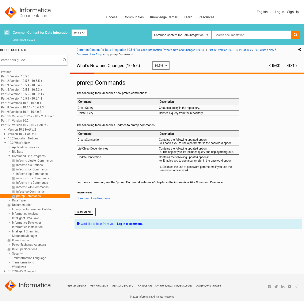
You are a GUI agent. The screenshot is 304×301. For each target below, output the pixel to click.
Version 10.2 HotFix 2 (27, 129)
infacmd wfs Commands (38, 187)
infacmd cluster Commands (40, 160)
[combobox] (251, 35)
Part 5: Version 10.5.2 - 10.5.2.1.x (28, 94)
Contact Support (208, 286)
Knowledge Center (164, 17)
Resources (206, 17)
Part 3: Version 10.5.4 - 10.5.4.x (27, 85)
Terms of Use (77, 286)
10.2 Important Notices (28, 138)
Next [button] (290, 65)
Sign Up (293, 12)
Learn (188, 17)
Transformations (28, 262)
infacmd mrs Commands (38, 178)
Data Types (25, 200)
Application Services (31, 147)
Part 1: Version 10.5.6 (21, 76)
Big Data (23, 151)
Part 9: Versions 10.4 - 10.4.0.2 (27, 111)
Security (23, 253)
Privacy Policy (122, 286)
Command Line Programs (34, 156)
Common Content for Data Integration (41, 33)
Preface (12, 72)
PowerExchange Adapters (34, 244)
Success (111, 17)
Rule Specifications (30, 249)
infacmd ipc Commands (38, 169)
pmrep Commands (34, 196)
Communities (134, 17)
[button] (264, 12)
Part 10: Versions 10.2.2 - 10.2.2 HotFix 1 (34, 116)
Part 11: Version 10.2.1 (22, 120)
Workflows (24, 267)
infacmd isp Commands (38, 173)
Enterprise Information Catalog (37, 209)
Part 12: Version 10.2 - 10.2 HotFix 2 (30, 125)
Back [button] (276, 65)
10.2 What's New (24, 142)
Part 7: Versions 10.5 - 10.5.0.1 (27, 103)
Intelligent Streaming (31, 231)
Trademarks (99, 286)
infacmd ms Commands (38, 182)
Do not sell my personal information (165, 286)
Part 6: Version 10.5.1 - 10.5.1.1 (27, 98)
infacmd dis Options (35, 165)
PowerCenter (26, 240)
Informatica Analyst (30, 213)
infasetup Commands (36, 191)
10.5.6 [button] (79, 32)
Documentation (27, 205)
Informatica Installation (33, 227)
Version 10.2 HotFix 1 (27, 134)
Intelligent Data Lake (31, 218)
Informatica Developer (32, 222)
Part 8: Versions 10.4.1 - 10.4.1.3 (28, 107)
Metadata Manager (30, 236)
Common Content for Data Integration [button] (179, 35)
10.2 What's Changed (27, 271)
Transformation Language (34, 258)
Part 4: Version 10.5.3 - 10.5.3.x (27, 89)
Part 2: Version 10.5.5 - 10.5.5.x (27, 80)
